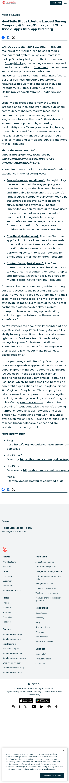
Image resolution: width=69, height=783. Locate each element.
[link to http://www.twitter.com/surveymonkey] (20, 154)
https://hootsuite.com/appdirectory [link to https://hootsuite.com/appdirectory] (44, 459)
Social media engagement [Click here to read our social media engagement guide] (14, 658)
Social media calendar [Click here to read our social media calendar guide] (12, 653)
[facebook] (3, 38)
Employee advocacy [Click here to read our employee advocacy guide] (12, 663)
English (34, 684)
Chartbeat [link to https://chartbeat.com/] (41, 67)
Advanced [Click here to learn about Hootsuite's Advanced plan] (7, 612)
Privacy (37, 691)
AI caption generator (45, 562)
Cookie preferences (53, 691)
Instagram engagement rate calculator (48, 577)
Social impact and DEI (12, 590)
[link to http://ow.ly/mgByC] (27, 162)
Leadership (7, 576)
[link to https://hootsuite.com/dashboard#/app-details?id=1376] (26, 180)
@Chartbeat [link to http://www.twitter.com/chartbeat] (40, 154)
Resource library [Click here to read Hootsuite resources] (43, 627)
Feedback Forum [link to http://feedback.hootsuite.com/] (31, 402)
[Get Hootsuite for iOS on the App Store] (26, 700)
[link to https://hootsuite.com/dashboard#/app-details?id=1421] (25, 263)
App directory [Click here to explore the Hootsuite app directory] (42, 637)
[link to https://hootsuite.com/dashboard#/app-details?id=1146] (23, 236)
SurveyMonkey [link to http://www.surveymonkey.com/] (15, 63)
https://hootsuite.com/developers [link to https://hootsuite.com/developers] (46, 470)
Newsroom (8, 586)
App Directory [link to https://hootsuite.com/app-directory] (14, 59)
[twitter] (13, 38)
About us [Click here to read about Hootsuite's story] (7, 567)
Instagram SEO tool (44, 583)
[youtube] (33, 706)
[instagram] (13, 706)
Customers (7, 581)
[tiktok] (56, 706)
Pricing (6, 603)
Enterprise (7, 617)
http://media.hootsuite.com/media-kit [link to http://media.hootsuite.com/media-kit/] (37, 481)
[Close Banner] (63, 750)
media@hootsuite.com (14, 531)
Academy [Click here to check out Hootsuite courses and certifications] (40, 618)
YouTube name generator (47, 593)
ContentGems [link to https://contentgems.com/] (17, 75)
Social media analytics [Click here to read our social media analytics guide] (12, 639)
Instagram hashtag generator (49, 571)
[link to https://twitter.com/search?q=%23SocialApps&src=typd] (36, 158)
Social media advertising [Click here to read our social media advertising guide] (13, 672)
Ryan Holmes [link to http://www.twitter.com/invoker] (17, 302)
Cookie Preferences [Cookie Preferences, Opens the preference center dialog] (51, 776)
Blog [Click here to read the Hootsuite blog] (38, 622)
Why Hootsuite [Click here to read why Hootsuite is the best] (9, 562)
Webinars (40, 632)
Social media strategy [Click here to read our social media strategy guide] (12, 634)
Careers (6, 571)
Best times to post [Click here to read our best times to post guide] (11, 649)
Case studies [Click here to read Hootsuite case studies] (41, 613)
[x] (25, 706)
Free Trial (56, 3)
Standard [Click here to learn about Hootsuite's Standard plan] (7, 607)
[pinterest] (49, 706)
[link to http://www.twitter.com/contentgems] (17, 158)
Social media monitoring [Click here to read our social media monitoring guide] (13, 668)
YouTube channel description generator (48, 599)
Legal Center (12, 691)
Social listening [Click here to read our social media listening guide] (9, 644)
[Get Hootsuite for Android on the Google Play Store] (43, 700)
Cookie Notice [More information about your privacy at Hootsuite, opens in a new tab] (49, 769)
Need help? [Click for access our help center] (41, 654)
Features (7, 622)
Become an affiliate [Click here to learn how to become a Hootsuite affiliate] (44, 641)
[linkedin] (8, 38)
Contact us (40, 663)
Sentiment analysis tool (46, 567)
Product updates (43, 659)
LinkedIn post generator (46, 588)
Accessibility (34, 695)
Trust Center (26, 691)
